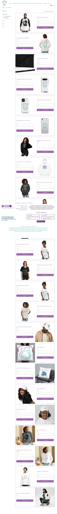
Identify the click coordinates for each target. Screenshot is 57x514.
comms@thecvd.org (23, 205)
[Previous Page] (31, 512)
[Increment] (53, 66)
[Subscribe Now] (41, 221)
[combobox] (45, 22)
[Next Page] (38, 512)
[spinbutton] (45, 66)
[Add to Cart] (45, 27)
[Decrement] (37, 66)
